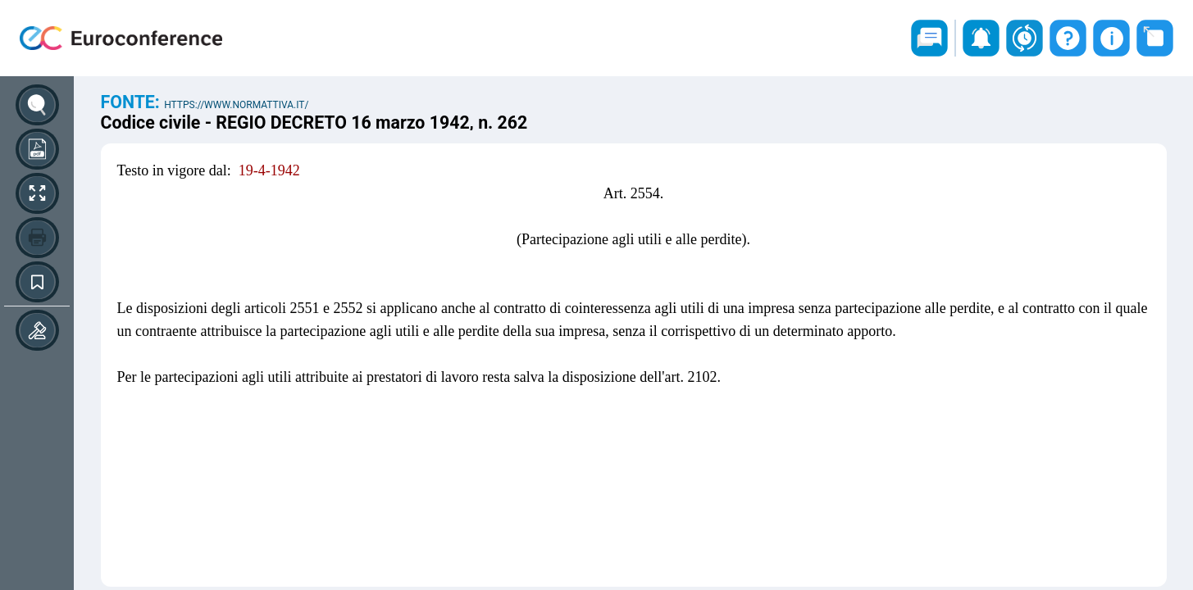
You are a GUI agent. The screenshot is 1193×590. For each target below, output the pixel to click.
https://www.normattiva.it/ (236, 105)
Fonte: (133, 102)
